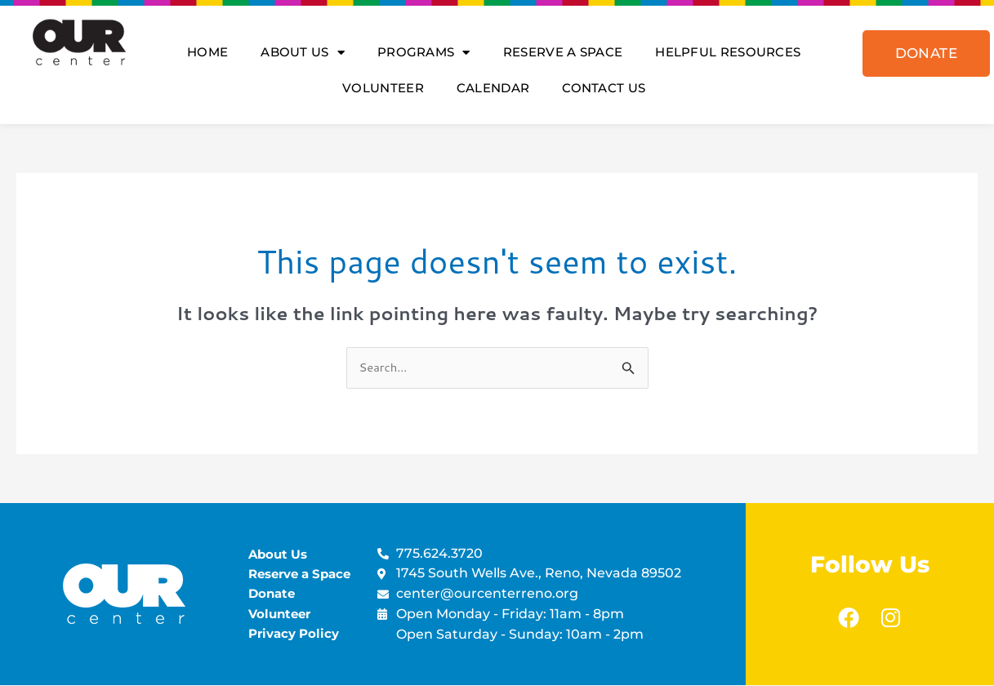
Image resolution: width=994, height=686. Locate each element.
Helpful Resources (727, 52)
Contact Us (603, 88)
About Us (303, 52)
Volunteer (383, 88)
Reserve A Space (563, 52)
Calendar (493, 88)
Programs (423, 52)
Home (207, 52)
